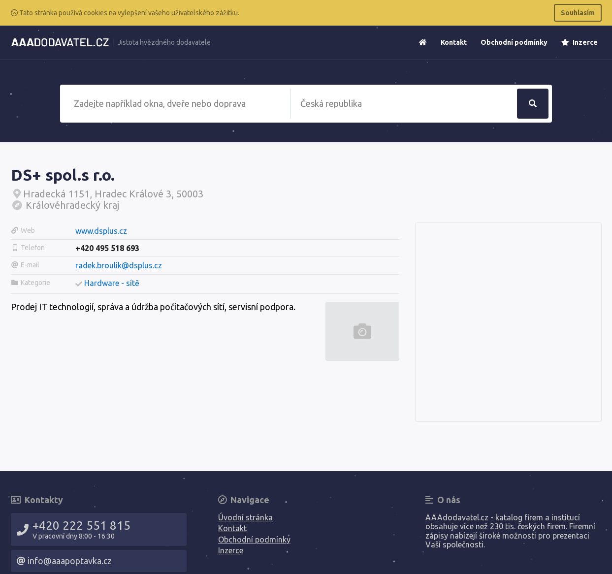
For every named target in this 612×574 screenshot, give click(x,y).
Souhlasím (578, 13)
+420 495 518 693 (107, 248)
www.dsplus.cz (101, 230)
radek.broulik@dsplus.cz (118, 265)
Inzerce (579, 42)
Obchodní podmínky (514, 42)
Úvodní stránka (245, 517)
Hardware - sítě (111, 283)
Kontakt (454, 42)
